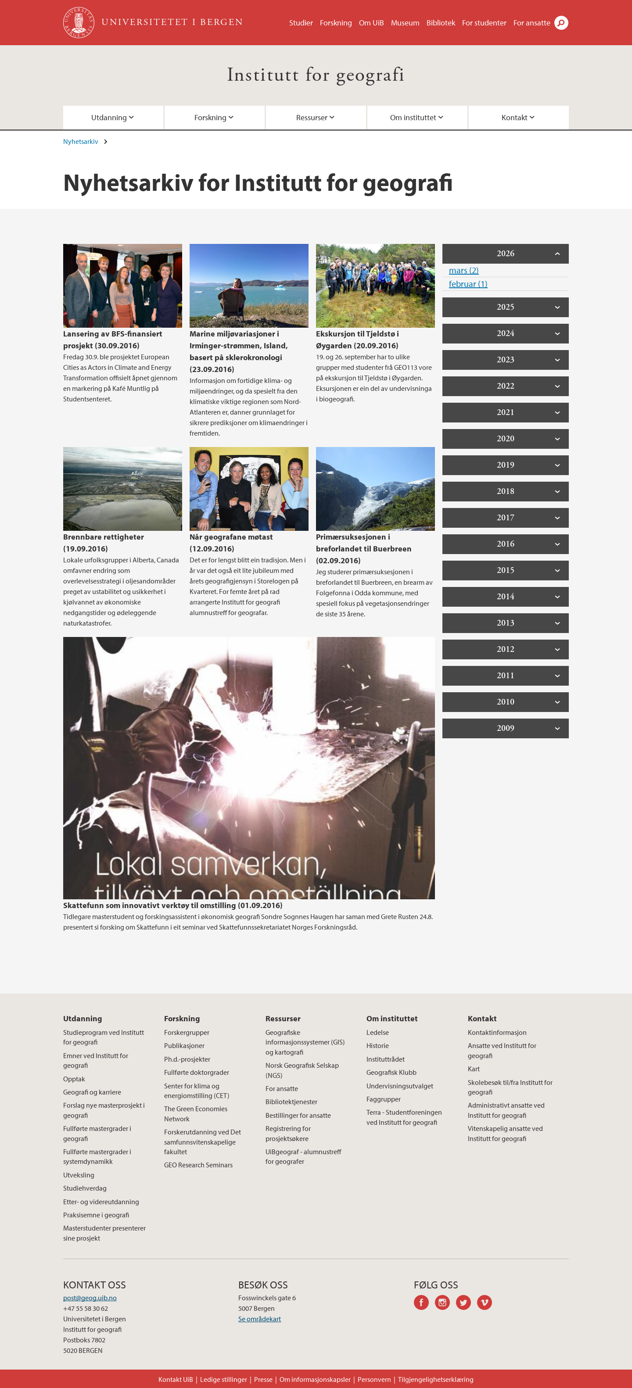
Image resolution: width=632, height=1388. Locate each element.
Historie (377, 1045)
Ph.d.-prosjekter (187, 1059)
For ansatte (532, 23)
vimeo (487, 1304)
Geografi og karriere (92, 1092)
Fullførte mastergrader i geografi (97, 1133)
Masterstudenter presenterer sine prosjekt (104, 1232)
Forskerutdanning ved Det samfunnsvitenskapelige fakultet (202, 1141)
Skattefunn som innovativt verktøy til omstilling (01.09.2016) (173, 905)
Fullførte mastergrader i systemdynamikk (97, 1156)
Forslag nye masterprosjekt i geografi (104, 1110)
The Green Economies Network (195, 1113)
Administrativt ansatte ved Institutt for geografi (506, 1110)
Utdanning (109, 117)
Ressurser (311, 117)
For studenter (484, 23)
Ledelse (377, 1032)
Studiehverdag (85, 1188)
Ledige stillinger (223, 1379)
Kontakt (515, 117)
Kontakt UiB (175, 1379)
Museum (405, 23)
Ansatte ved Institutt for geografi (502, 1050)
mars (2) (464, 270)
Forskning (336, 23)
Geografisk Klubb (391, 1072)
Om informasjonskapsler (315, 1379)
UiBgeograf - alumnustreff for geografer (303, 1156)
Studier (301, 23)
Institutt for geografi (316, 75)
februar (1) (468, 283)
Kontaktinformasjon (497, 1032)
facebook (424, 1304)
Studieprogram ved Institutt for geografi (103, 1037)
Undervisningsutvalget (399, 1085)
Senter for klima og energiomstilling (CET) (197, 1090)
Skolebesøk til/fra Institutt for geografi (510, 1087)
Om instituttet (413, 117)
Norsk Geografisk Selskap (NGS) (302, 1070)
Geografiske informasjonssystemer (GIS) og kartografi (305, 1042)
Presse (263, 1379)
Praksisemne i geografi (96, 1214)
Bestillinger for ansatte (298, 1115)
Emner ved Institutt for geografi (95, 1060)
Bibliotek (441, 23)
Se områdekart (259, 1318)
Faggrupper (383, 1099)
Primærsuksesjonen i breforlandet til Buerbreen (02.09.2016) (364, 548)
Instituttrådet (385, 1059)
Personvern (374, 1379)
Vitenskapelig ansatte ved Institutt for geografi (505, 1133)
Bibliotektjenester (291, 1101)
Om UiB (371, 23)
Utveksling (78, 1174)
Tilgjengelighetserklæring (436, 1379)
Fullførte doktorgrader (196, 1072)
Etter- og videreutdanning (101, 1201)
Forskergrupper (186, 1032)
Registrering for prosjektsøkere (288, 1133)
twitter (466, 1304)
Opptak (74, 1078)
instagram (445, 1304)
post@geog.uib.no (90, 1297)
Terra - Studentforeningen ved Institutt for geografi (404, 1117)
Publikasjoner (184, 1045)
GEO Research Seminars (198, 1164)
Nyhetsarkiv (80, 141)
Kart (474, 1068)
